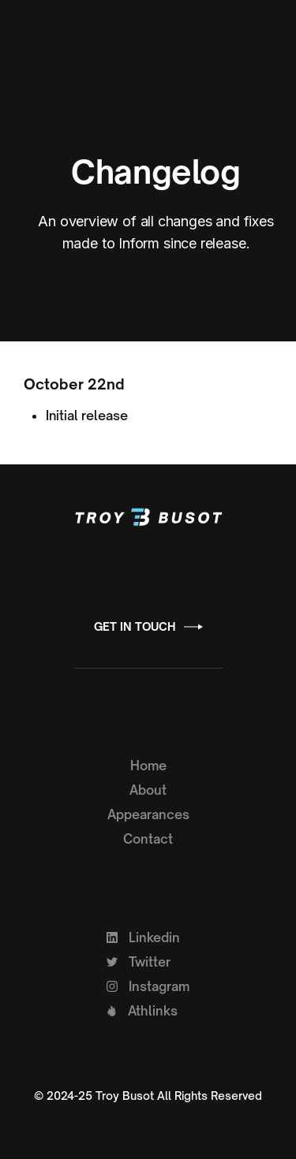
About (148, 790)
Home (148, 765)
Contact (148, 839)
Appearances (148, 814)
